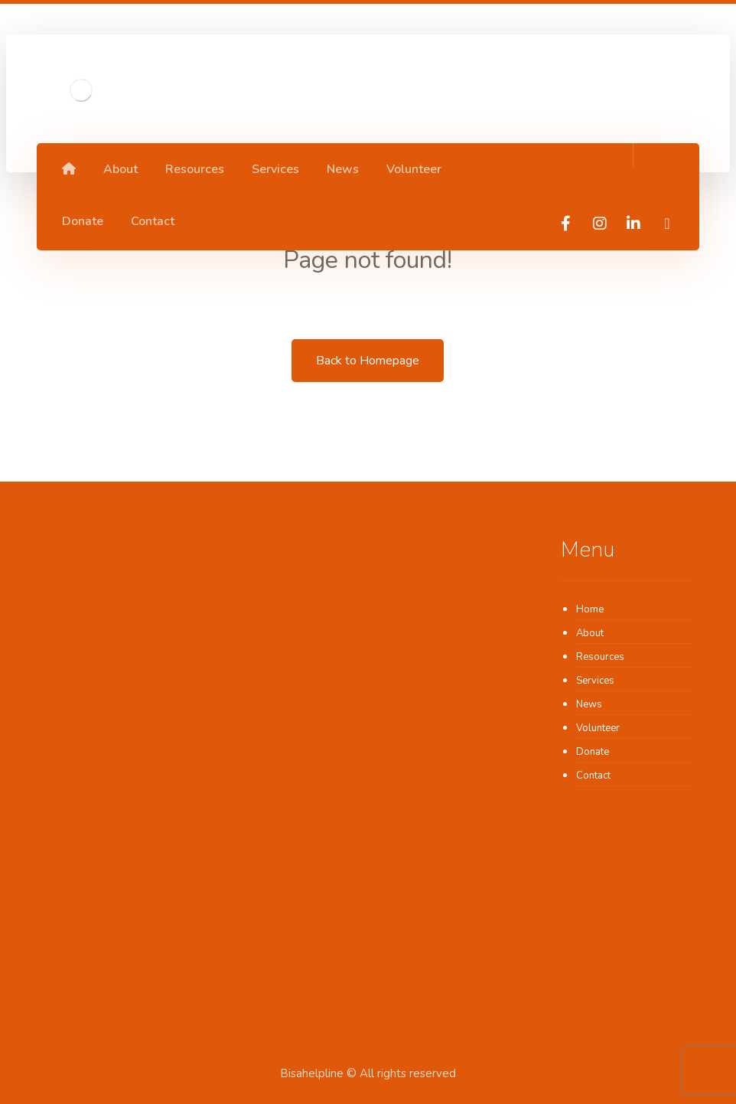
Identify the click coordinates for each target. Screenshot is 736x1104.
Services (595, 681)
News (589, 704)
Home (590, 609)
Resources (600, 657)
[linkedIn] (633, 223)
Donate (592, 752)
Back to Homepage (367, 360)
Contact (593, 775)
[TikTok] (667, 223)
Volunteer (598, 728)
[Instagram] (600, 223)
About (590, 633)
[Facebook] (566, 223)
